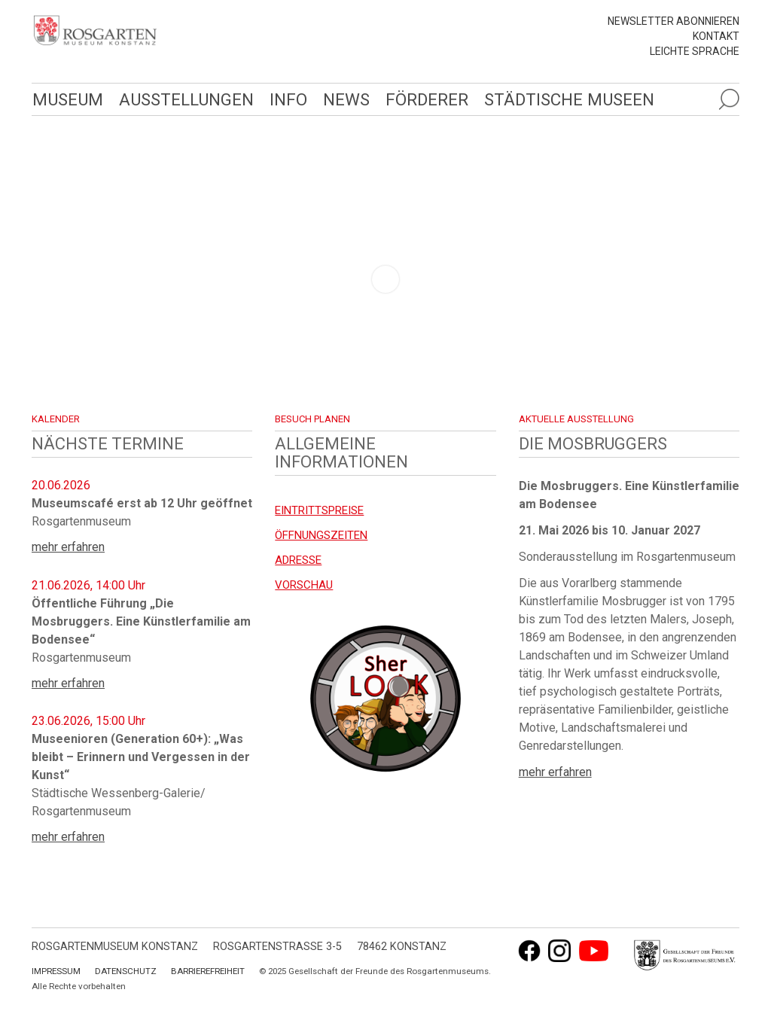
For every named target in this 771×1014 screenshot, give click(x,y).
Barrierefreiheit (208, 971)
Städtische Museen (569, 99)
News (346, 99)
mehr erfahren (68, 547)
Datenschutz (126, 971)
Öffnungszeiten (321, 535)
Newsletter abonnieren (673, 21)
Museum (67, 99)
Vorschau (304, 585)
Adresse (298, 560)
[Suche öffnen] (728, 99)
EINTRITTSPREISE (319, 510)
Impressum (56, 971)
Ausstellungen (186, 99)
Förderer (427, 99)
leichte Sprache (694, 51)
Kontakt (716, 36)
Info (288, 99)
